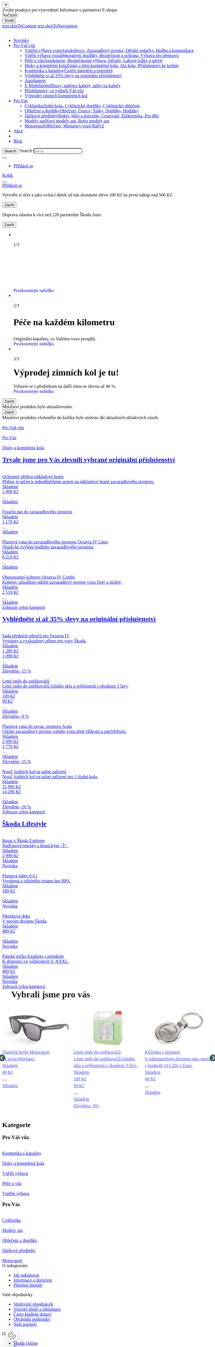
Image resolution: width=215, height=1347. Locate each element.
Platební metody (28, 1285)
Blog (17, 141)
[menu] (4, 182)
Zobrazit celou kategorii (23, 607)
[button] (4, 1080)
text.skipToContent (19, 25)
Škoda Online (25, 1343)
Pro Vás (20, 100)
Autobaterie (35, 80)
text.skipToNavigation (57, 25)
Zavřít (9, 205)
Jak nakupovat (26, 1275)
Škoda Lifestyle (24, 823)
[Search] (10, 151)
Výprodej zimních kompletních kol (56, 95)
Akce (18, 131)
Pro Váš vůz (24, 45)
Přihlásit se (184, 195)
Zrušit (9, 20)
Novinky (21, 40)
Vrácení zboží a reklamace (37, 1309)
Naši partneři (25, 1324)
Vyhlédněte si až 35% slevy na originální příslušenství (73, 75)
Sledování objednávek (33, 1304)
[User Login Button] (23, 165)
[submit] (4, 498)
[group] (36, 1058)
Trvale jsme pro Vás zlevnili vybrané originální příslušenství (88, 459)
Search (26, 150)
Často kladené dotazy (32, 1314)
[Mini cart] (7, 175)
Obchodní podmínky (31, 1319)
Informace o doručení (32, 1280)
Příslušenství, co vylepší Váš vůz (54, 90)
